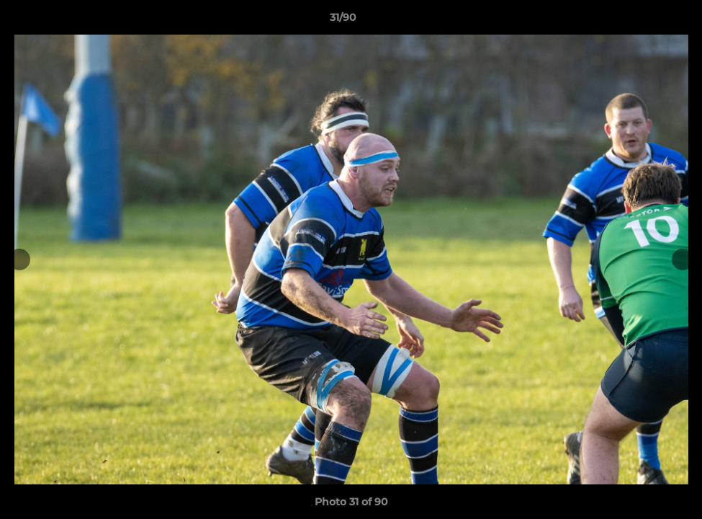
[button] (641, 20)
